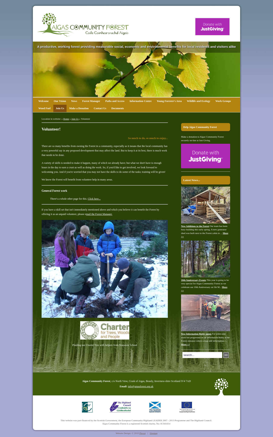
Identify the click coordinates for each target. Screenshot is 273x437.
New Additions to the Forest (195, 226)
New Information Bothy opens (196, 333)
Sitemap (153, 433)
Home (66, 119)
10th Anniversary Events (193, 280)
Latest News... (191, 180)
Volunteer (85, 119)
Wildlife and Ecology (198, 101)
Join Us (60, 108)
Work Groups (223, 101)
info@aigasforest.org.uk (140, 386)
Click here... (94, 198)
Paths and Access (115, 101)
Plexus (142, 433)
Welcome (43, 101)
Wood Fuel (44, 108)
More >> (185, 344)
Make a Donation (79, 108)
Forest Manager (91, 101)
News (74, 101)
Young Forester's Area (169, 101)
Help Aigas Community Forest (200, 127)
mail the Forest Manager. (99, 214)
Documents (117, 108)
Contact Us (100, 108)
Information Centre (140, 101)
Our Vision (60, 101)
